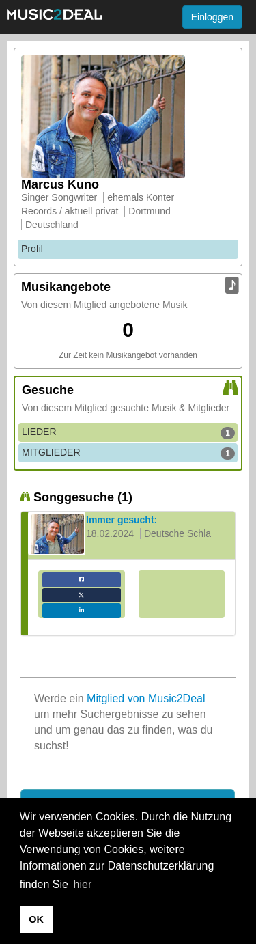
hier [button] (83, 884)
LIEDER (128, 432)
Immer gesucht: (121, 519)
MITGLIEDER (128, 453)
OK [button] (36, 919)
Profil (32, 248)
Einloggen (212, 17)
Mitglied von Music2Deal (146, 698)
